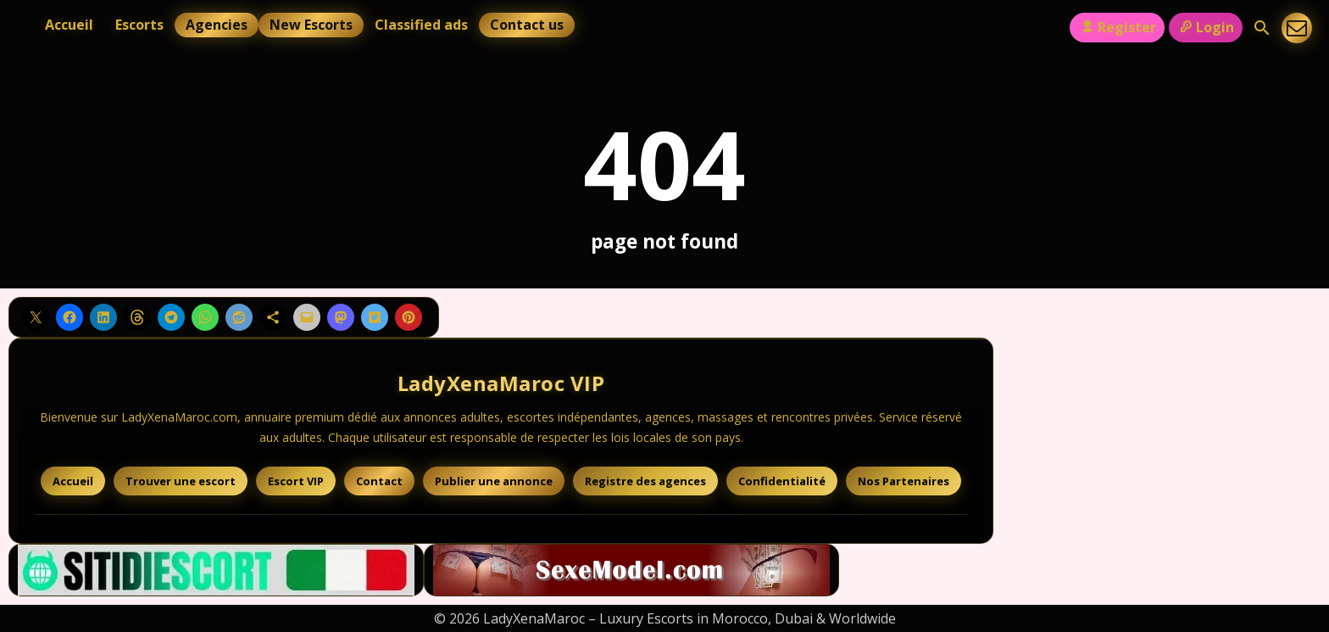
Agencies (216, 24)
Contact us (527, 24)
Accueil (69, 24)
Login (1205, 27)
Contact (379, 481)
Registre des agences (645, 481)
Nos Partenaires (903, 481)
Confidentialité (782, 481)
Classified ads (421, 24)
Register (1116, 27)
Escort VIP (296, 481)
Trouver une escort (180, 481)
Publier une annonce (494, 481)
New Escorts (311, 24)
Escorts (139, 24)
